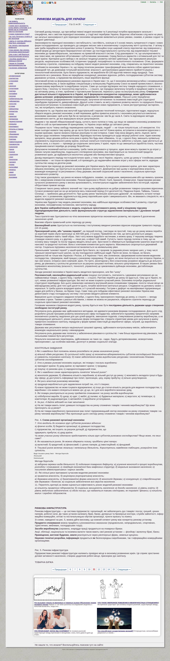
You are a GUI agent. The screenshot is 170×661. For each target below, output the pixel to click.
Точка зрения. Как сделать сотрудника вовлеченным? (18, 51)
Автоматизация (14, 76)
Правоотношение (15, 142)
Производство (13, 144)
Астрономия (13, 81)
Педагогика (12, 137)
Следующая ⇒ (89, 25)
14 (109, 569)
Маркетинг (12, 116)
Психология (13, 147)
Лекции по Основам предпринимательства (17, 64)
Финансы (12, 170)
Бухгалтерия (13, 88)
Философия (13, 167)
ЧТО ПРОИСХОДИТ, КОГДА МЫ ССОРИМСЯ (51, 631)
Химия (11, 172)
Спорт (10, 157)
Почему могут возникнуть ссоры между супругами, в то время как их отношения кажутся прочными (19, 28)
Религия (11, 152)
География (12, 94)
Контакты (153, 2)
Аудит (10, 83)
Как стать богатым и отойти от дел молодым (20, 37)
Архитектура (13, 78)
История (11, 106)
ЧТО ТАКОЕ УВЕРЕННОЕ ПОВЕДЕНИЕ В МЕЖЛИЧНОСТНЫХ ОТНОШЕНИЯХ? (128, 603)
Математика (13, 119)
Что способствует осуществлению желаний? (115, 631)
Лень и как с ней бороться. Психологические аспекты (19, 55)
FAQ (161, 2)
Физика (11, 165)
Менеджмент (13, 126)
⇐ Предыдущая (60, 25)
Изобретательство (15, 99)
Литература (13, 111)
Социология (13, 154)
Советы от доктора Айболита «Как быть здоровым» (19, 42)
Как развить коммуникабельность (16, 22)
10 (89, 569)
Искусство (12, 104)
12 (99, 569)
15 (114, 569)
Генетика (12, 91)
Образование (13, 134)
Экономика (12, 177)
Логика (11, 114)
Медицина (12, 124)
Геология (12, 96)
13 (104, 569)
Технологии (13, 159)
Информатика (13, 101)
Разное (11, 149)
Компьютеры (13, 109)
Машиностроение (15, 121)
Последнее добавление (17, 68)
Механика (12, 132)
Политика (12, 139)
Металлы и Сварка (15, 129)
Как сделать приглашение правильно (18, 46)
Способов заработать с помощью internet (17, 60)
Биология (12, 86)
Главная (143, 2)
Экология (12, 175)
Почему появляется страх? (19, 34)
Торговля (12, 162)
